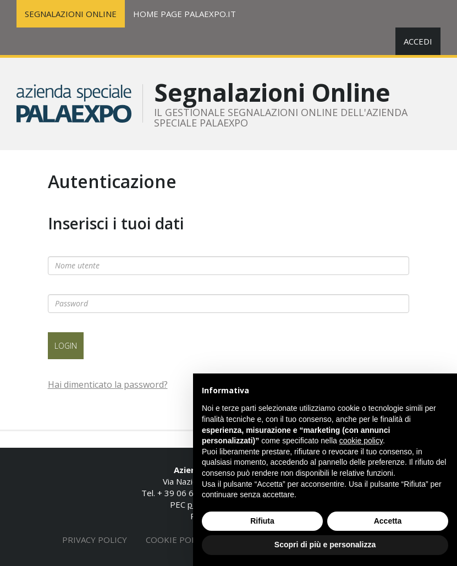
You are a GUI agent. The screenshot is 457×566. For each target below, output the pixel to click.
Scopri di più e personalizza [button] (325, 544)
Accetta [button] (388, 520)
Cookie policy (177, 539)
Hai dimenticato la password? (108, 384)
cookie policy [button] (361, 440)
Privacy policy (94, 539)
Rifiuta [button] (262, 520)
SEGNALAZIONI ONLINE (71, 13)
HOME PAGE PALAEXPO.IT (184, 13)
